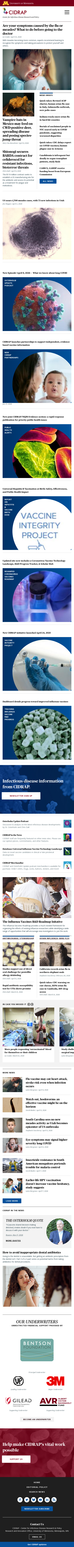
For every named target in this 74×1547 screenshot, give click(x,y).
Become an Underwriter (37, 1420)
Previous (28, 1005)
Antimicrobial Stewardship (18, 939)
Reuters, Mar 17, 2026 (14, 1236)
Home (37, 1483)
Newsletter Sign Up (21, 796)
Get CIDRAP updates (37, 1544)
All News (48, 182)
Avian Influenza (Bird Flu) (54, 939)
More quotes (13, 1241)
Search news (37, 1492)
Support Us (16, 1460)
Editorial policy (37, 1487)
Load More (12, 1201)
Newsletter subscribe (37, 1509)
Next (32, 1005)
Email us (37, 1537)
